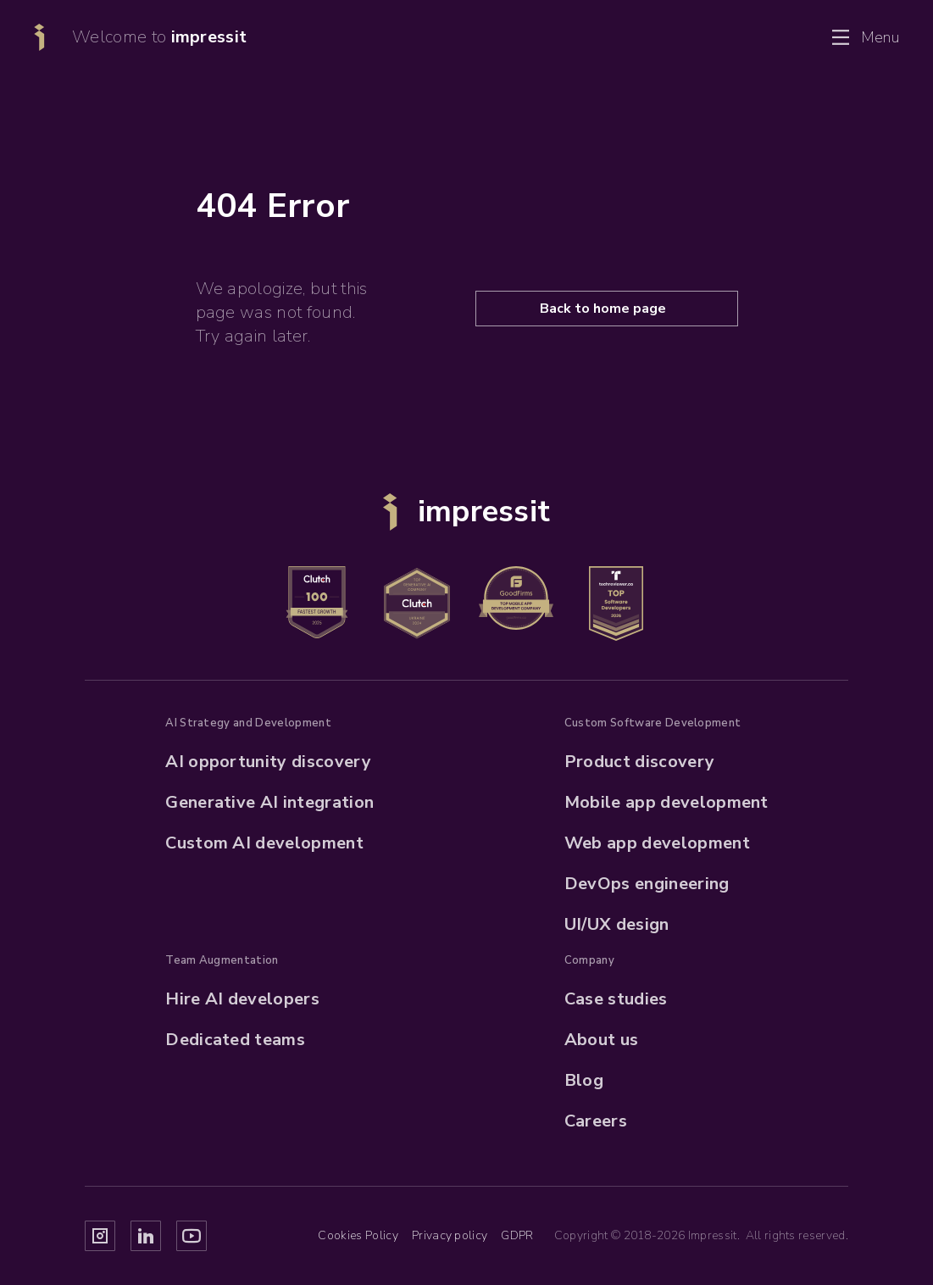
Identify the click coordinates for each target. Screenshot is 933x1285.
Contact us (744, 37)
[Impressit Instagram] (100, 1236)
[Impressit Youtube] (191, 1236)
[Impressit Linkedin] (146, 1236)
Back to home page (603, 308)
